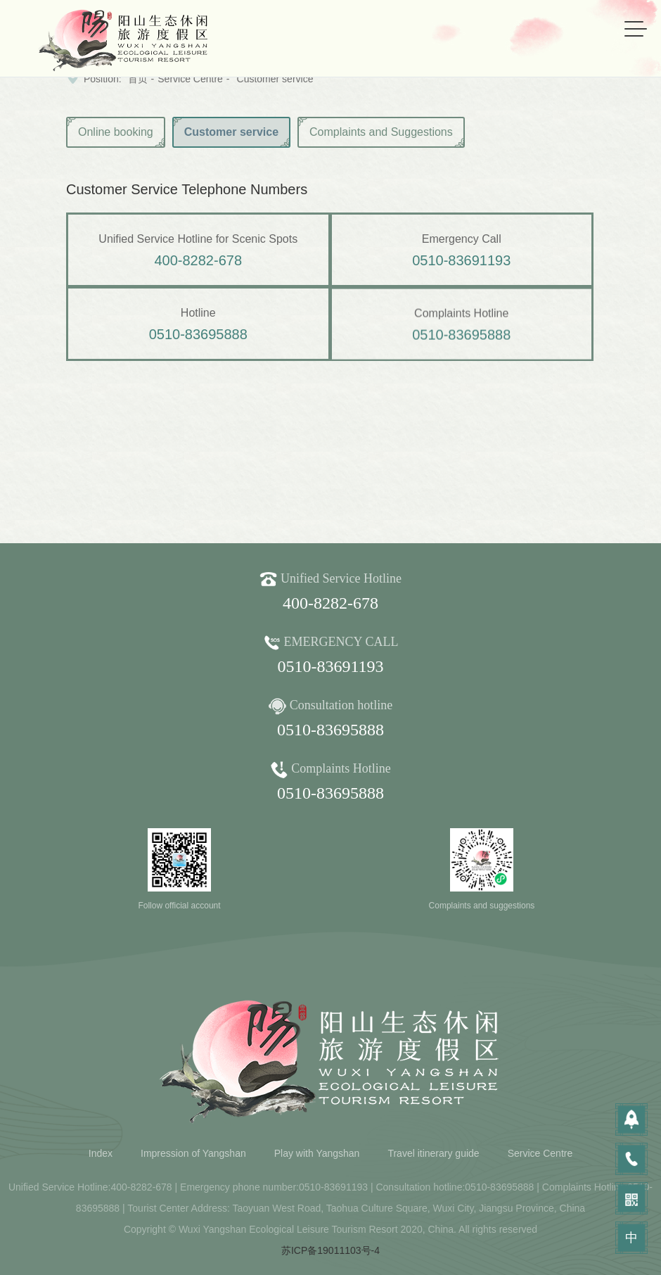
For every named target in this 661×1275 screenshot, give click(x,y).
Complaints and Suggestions (381, 132)
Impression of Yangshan (193, 1153)
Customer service (275, 78)
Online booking (115, 132)
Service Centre (190, 78)
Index (101, 1153)
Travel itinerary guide (433, 1153)
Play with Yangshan (317, 1153)
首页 (138, 78)
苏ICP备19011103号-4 (330, 1250)
